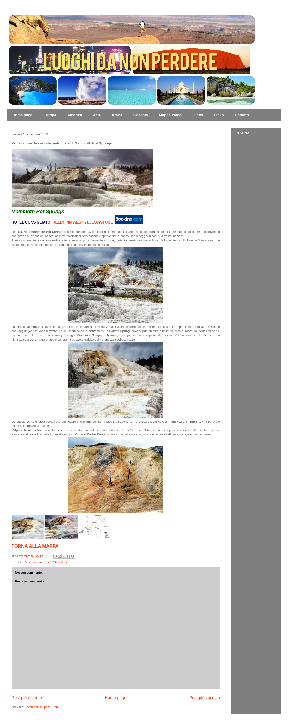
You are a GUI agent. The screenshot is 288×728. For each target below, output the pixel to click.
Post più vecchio (204, 697)
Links (219, 115)
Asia (97, 115)
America (74, 115)
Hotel (198, 115)
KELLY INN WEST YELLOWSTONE (83, 222)
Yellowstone (60, 562)
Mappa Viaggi (171, 115)
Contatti (242, 115)
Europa (49, 115)
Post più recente (27, 697)
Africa (117, 115)
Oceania (140, 115)
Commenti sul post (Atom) (42, 707)
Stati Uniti (43, 562)
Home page (22, 115)
